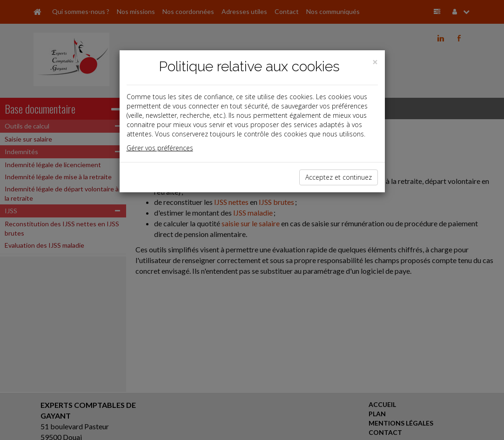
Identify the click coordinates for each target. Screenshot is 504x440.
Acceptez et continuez (338, 177)
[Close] (375, 62)
